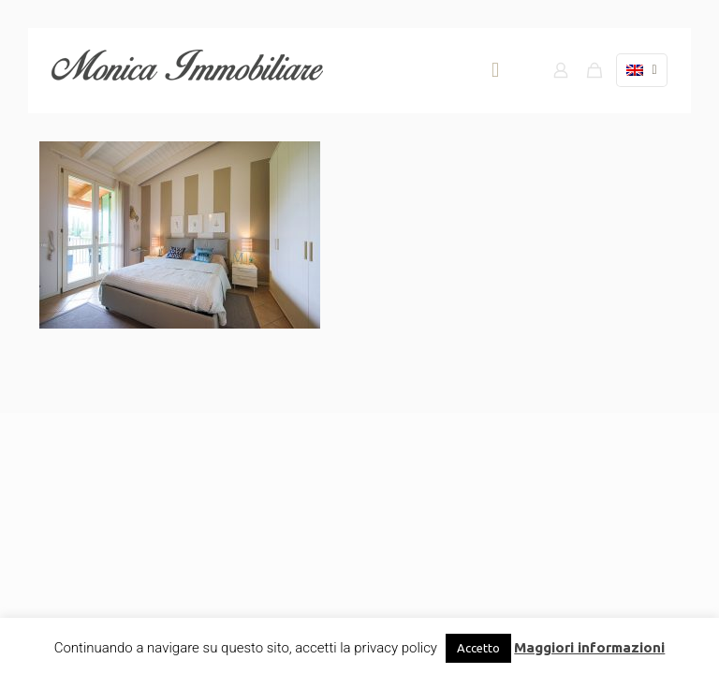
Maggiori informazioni (589, 647)
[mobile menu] (495, 70)
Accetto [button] (478, 647)
